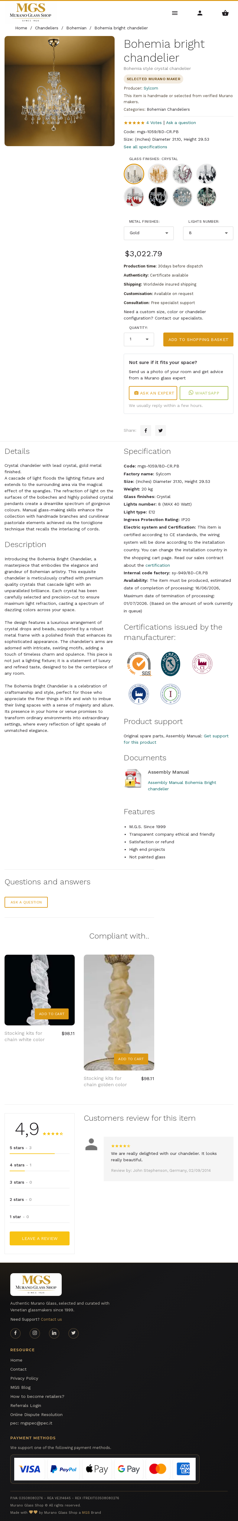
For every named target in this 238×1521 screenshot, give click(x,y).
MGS (86, 1513)
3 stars (21, 1182)
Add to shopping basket (198, 339)
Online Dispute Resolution (36, 1414)
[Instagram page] (35, 1333)
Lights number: (203, 221)
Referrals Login (25, 1405)
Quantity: (138, 328)
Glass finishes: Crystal (153, 159)
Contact (18, 1369)
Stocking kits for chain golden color (105, 1081)
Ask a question (181, 122)
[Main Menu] (174, 12)
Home (16, 1360)
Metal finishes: (144, 221)
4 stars (20, 1164)
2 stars (21, 1199)
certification (157, 565)
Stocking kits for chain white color (25, 1036)
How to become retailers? (37, 1396)
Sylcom (151, 88)
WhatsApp (204, 393)
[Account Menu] (200, 12)
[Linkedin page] (54, 1333)
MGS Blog (20, 1387)
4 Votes (154, 122)
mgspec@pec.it (36, 1423)
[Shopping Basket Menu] (225, 12)
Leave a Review (40, 1238)
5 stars (21, 1147)
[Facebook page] (15, 1333)
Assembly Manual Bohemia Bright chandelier (182, 785)
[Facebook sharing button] (145, 430)
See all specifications (145, 146)
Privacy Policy (24, 1378)
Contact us (51, 1319)
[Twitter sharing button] (160, 430)
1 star (19, 1216)
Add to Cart (51, 1014)
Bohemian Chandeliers (168, 109)
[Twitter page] (73, 1333)
